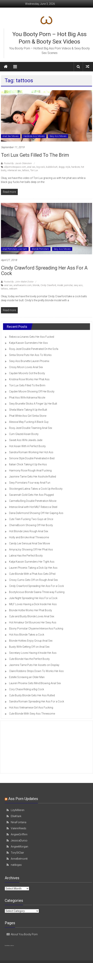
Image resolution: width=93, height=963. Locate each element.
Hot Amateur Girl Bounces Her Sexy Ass (32, 622)
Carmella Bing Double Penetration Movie (32, 500)
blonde (36, 285)
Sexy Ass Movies (58, 136)
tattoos (25, 170)
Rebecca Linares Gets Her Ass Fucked (31, 336)
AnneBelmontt (19, 858)
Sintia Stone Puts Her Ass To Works (30, 355)
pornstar (68, 285)
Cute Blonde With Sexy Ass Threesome (32, 713)
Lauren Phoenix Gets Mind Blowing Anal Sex (35, 683)
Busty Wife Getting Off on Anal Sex (29, 646)
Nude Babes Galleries (9, 945)
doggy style (64, 167)
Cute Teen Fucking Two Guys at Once (31, 519)
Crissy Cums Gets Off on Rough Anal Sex (33, 579)
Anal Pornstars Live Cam (14, 249)
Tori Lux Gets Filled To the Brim (35, 155)
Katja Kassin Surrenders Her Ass (28, 342)
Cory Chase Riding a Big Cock (26, 689)
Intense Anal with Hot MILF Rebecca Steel (33, 506)
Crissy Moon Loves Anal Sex (26, 367)
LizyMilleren (17, 810)
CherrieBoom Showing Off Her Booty (31, 525)
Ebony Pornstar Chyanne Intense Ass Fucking (36, 628)
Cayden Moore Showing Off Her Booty (31, 391)
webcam (13, 288)
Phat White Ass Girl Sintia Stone (27, 415)
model (60, 285)
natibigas (16, 864)
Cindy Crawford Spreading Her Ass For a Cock (44, 270)
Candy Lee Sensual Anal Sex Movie (29, 543)
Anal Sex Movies (10, 136)
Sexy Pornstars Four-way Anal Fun (29, 482)
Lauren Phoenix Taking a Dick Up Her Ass (33, 567)
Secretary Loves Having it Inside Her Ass (33, 652)
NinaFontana (18, 822)
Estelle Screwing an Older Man (27, 677)
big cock (40, 167)
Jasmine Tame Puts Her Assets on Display (34, 665)
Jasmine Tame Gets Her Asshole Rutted (32, 476)
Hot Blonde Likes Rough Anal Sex (28, 531)
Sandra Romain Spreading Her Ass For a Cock (36, 701)
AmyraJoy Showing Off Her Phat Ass (31, 549)
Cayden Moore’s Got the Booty (27, 373)
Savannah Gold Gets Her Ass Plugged (31, 494)
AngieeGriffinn (19, 834)
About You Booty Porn (24, 934)
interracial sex (14, 170)
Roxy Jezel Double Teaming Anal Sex (30, 427)
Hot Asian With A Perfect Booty (27, 446)
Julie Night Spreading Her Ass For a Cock (33, 598)
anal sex (31, 167)
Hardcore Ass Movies (34, 136)
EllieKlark (16, 816)
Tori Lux (34, 170)
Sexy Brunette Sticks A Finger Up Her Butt (33, 403)
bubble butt (51, 167)
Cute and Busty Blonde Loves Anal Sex (31, 616)
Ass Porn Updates (23, 798)
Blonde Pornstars (40, 249)
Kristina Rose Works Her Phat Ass (29, 379)
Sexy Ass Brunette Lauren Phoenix (29, 361)
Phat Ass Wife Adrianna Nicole (27, 397)
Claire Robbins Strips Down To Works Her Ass (36, 671)
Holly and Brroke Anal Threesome (29, 537)
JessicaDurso (19, 840)
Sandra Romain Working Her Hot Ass (31, 452)
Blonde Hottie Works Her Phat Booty (30, 610)
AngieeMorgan (19, 846)
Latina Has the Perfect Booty (26, 555)
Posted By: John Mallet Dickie (18, 281)
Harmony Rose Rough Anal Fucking (30, 470)
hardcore (75, 167)
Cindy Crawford (48, 285)
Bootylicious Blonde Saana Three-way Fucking (36, 592)
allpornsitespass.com (15, 167)
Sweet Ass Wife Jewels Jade (25, 440)
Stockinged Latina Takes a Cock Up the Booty (36, 488)
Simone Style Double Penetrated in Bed (31, 458)
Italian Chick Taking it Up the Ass (28, 464)
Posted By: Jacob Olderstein (18, 163)
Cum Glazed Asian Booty (24, 434)
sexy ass (78, 285)
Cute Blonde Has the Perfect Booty (29, 658)
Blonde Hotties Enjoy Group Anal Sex (31, 640)
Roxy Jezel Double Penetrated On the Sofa (33, 348)
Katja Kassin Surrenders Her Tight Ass (31, 561)
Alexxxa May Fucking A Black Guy (29, 421)
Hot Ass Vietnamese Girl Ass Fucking (31, 707)
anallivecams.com (23, 285)
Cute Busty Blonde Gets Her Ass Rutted (32, 695)
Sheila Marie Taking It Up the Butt (28, 409)
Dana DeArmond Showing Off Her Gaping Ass (36, 513)
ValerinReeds (18, 828)
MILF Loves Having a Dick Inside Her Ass (33, 604)
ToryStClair (17, 852)
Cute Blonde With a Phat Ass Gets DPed (32, 573)
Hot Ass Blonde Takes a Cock (26, 634)
